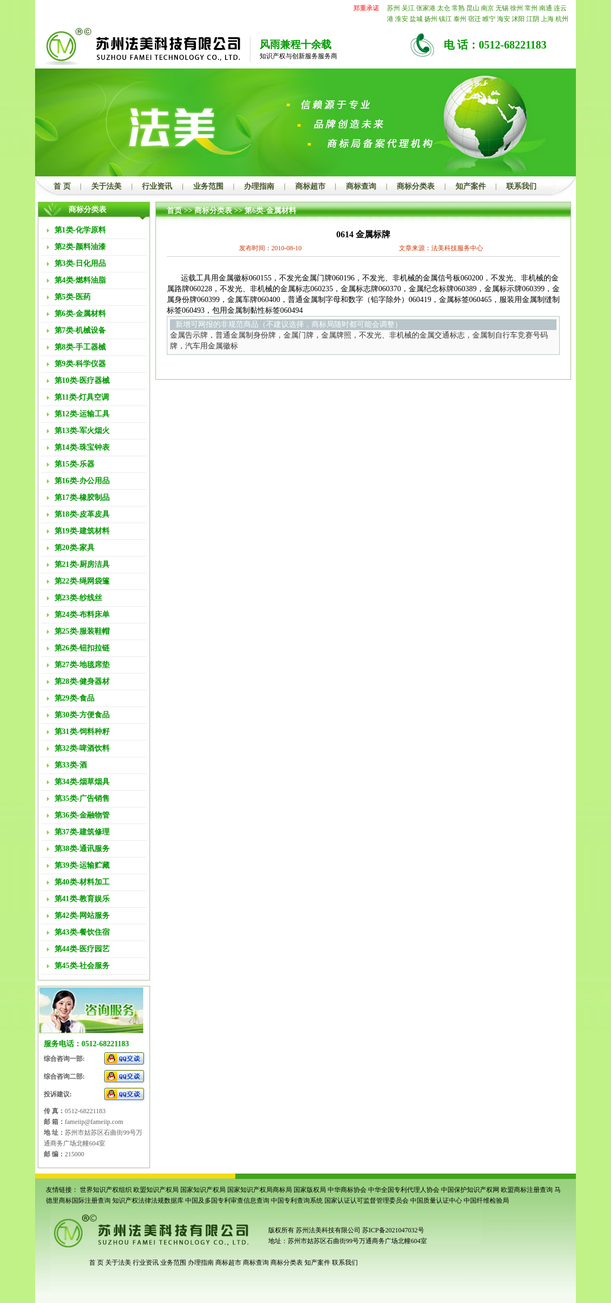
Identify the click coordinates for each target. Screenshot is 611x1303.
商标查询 (361, 186)
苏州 (393, 8)
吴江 (408, 8)
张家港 (426, 8)
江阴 (532, 19)
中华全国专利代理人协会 (403, 1190)
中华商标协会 (347, 1190)
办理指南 (259, 186)
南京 (487, 8)
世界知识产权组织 (106, 1190)
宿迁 (474, 19)
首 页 (62, 186)
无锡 (501, 8)
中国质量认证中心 (436, 1200)
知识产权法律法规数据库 (148, 1200)
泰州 (459, 19)
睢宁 (489, 19)
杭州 (561, 19)
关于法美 (106, 186)
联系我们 (521, 186)
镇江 (445, 19)
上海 (547, 19)
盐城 (416, 19)
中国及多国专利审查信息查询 (227, 1200)
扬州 (430, 19)
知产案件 (471, 186)
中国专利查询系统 (297, 1200)
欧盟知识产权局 (156, 1190)
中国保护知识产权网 (470, 1190)
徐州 (516, 8)
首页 (174, 211)
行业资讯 (157, 186)
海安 (503, 19)
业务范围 (208, 186)
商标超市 (310, 186)
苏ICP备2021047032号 (393, 1230)
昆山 (472, 8)
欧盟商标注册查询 (527, 1190)
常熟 (458, 8)
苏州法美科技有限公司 (327, 1230)
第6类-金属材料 (270, 211)
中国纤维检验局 (486, 1200)
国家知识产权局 (203, 1190)
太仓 (443, 8)
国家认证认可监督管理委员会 (366, 1200)
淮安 (401, 19)
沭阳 (518, 19)
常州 (531, 8)
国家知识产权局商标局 (259, 1190)
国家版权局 (310, 1190)
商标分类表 (416, 186)
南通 (545, 8)
